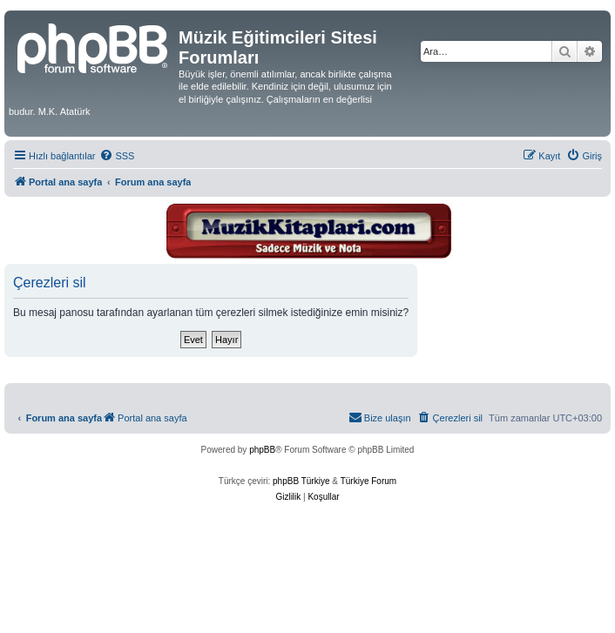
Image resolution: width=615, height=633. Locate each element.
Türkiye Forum (368, 481)
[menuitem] (116, 155)
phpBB (262, 450)
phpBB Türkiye (301, 481)
